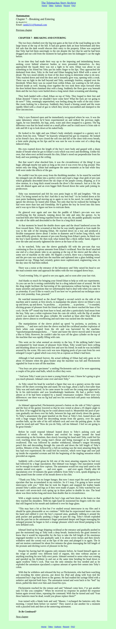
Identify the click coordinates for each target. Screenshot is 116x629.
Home (44, 5)
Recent (66, 5)
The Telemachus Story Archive (58, 2)
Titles (51, 5)
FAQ (74, 5)
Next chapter (22, 616)
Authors (58, 5)
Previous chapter (24, 30)
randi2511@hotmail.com (35, 24)
